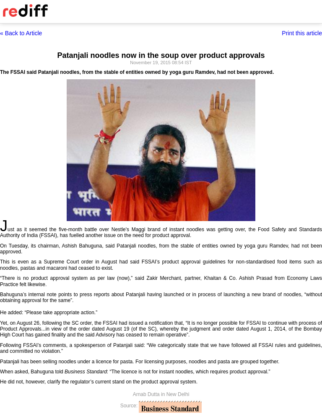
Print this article (302, 33)
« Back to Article (21, 33)
